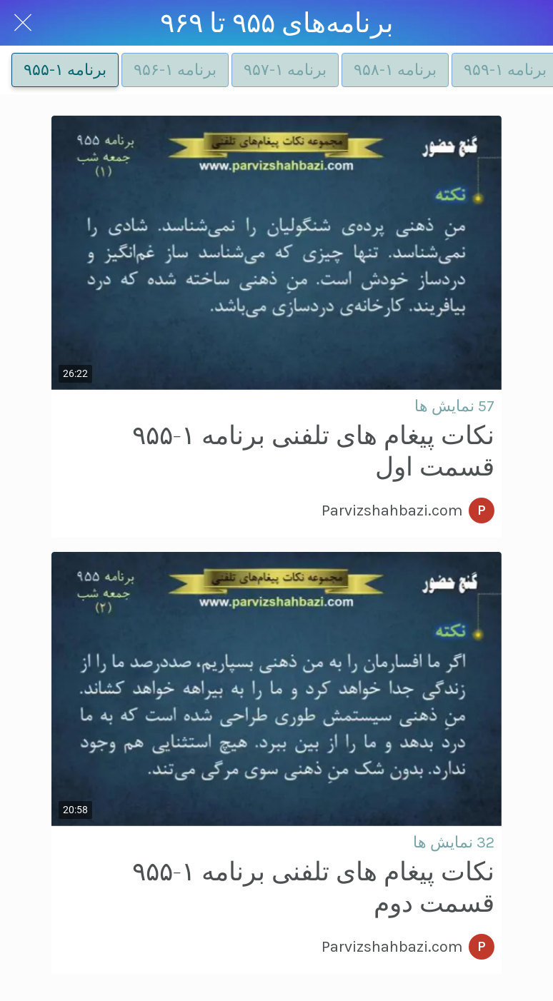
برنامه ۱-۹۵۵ (65, 70)
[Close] (22, 22)
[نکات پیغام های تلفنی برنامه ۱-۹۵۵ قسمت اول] (276, 253)
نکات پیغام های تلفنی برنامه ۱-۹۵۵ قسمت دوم (313, 887)
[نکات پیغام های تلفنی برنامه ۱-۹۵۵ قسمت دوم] (276, 689)
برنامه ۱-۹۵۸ (395, 70)
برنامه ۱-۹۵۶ (175, 70)
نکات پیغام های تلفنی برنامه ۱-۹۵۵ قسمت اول (313, 451)
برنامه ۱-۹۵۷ (285, 70)
